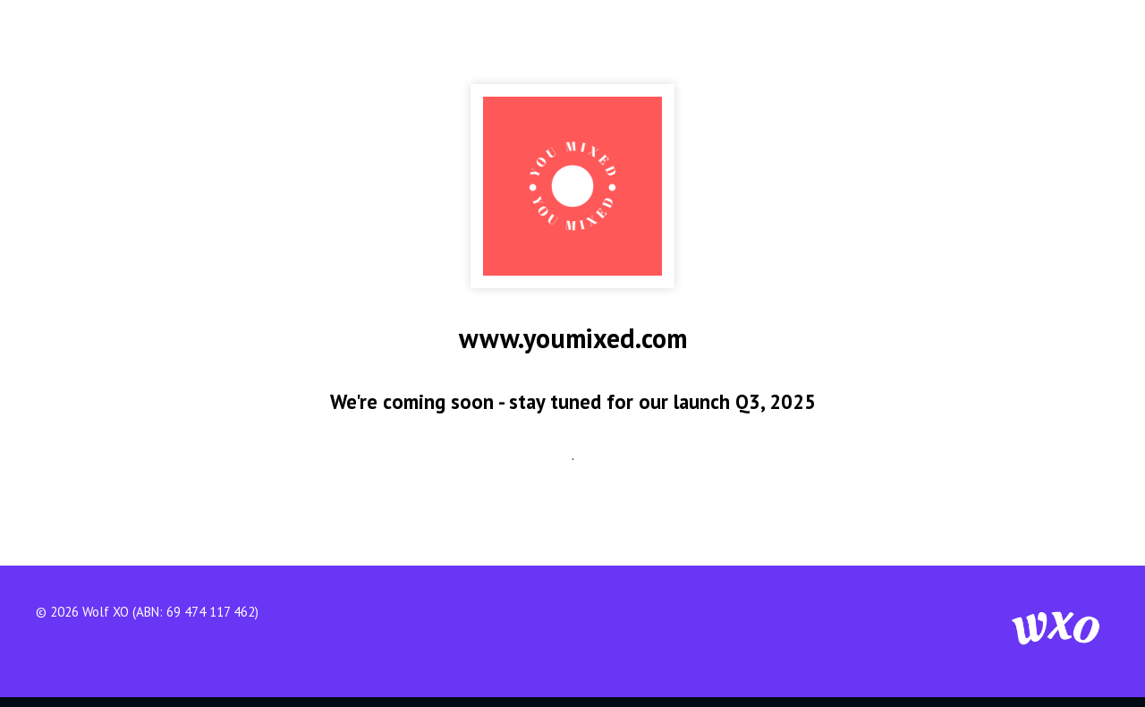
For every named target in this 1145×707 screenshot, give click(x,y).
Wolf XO (105, 611)
